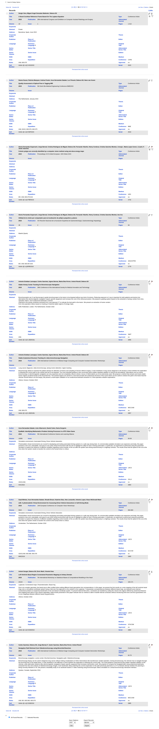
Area (10, 60)
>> (86, 7)
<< (77, 7)
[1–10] (74, 7)
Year (10, 19)
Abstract (12, 29)
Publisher (12, 39)
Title (10, 16)
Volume (11, 24)
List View (140, 7)
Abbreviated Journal (123, 20)
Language (12, 44)
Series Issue (32, 52)
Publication (32, 19)
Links (151, 10)
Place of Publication (32, 40)
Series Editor (11, 49)
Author (11, 13)
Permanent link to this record (80, 69)
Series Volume (11, 53)
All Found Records (16, 717)
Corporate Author (12, 35)
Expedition (31, 60)
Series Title (31, 48)
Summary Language (31, 44)
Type (120, 16)
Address (12, 32)
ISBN (29, 57)
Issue (30, 24)
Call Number (11, 66)
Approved (122, 62)
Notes (11, 62)
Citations (146, 7)
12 (80, 7)
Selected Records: (33, 717)
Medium (121, 57)
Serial (120, 65)
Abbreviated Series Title (123, 49)
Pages (121, 24)
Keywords (12, 26)
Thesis (121, 35)
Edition (121, 52)
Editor (121, 39)
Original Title (121, 44)
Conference (122, 60)
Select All (8, 7)
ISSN (10, 57)
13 (82, 7)
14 (84, 7)
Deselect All (15, 7)
